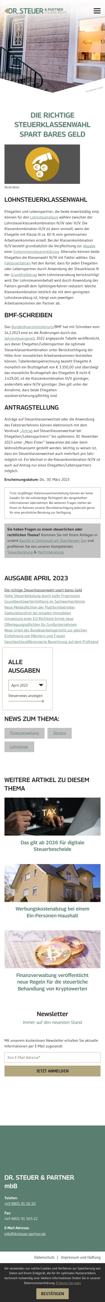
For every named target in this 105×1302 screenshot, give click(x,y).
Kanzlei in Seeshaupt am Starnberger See (53, 540)
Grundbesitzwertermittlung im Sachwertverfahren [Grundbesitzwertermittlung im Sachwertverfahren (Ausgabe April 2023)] (44, 601)
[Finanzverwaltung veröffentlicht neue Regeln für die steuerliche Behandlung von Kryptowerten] (52, 964)
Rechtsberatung (51, 552)
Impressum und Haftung (81, 1257)
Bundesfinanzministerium (32, 327)
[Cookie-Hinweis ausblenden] (52, 1293)
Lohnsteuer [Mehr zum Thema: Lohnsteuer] (19, 746)
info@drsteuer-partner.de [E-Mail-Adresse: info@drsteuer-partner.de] (25, 1234)
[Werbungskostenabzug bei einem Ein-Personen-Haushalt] (52, 894)
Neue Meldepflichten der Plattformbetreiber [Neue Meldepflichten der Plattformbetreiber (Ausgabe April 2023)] (39, 607)
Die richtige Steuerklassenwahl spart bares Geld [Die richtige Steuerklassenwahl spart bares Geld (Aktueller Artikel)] (43, 590)
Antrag (27, 431)
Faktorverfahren (17, 263)
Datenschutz (44, 1257)
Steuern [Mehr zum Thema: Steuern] (59, 733)
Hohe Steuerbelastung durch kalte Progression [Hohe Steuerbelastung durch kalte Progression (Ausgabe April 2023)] (42, 595)
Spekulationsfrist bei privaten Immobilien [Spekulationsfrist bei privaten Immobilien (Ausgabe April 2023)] (37, 613)
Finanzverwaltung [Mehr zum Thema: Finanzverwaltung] (24, 733)
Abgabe (89, 246)
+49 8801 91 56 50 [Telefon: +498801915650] (20, 1203)
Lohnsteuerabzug (44, 217)
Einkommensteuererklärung (36, 251)
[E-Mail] (52, 1057)
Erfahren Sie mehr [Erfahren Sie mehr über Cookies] (68, 1283)
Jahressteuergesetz (19, 338)
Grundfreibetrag (24, 274)
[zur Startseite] (35, 11)
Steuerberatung (20, 552)
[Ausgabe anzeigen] (25, 696)
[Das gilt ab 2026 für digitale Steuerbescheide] (52, 828)
